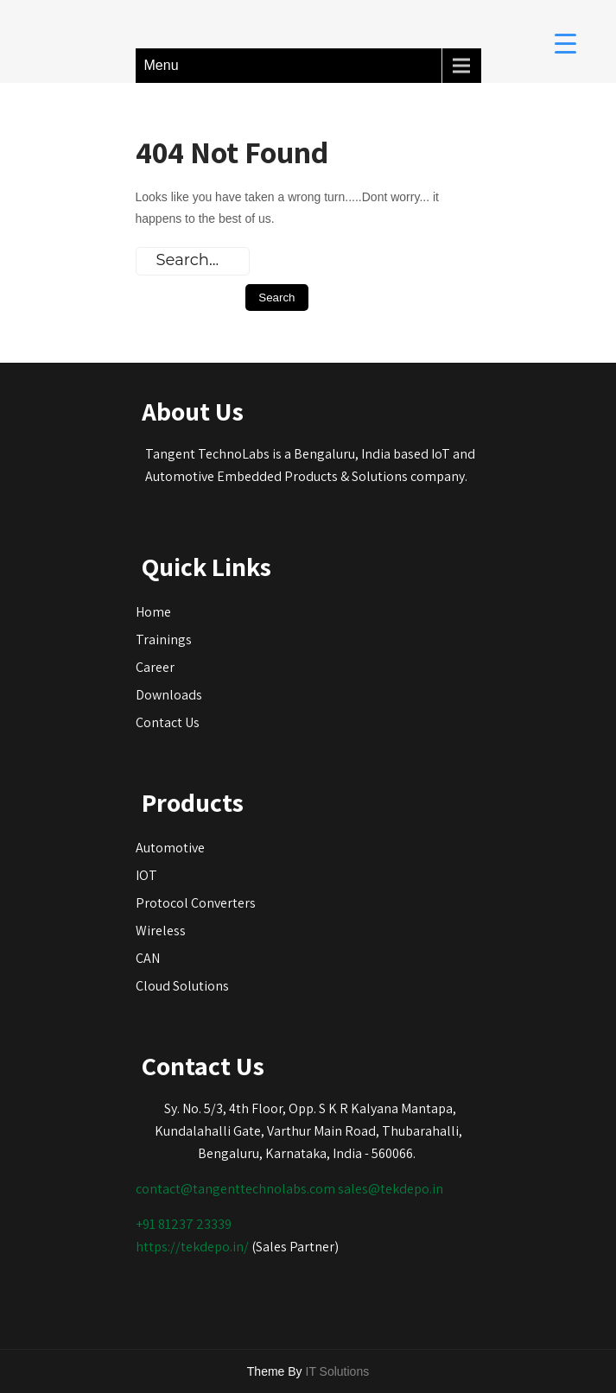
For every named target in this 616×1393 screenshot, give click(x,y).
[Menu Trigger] (565, 42)
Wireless (161, 930)
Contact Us (168, 722)
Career (155, 667)
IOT (146, 875)
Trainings (164, 639)
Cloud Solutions (182, 986)
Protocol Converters (196, 903)
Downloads (169, 695)
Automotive (170, 848)
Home (153, 612)
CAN (148, 958)
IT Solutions (338, 1371)
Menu (161, 65)
